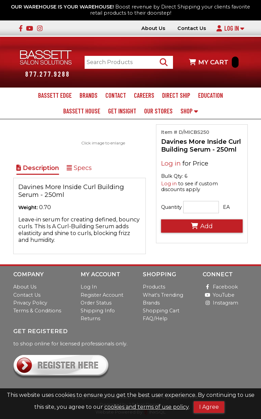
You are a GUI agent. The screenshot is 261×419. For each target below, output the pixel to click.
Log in (171, 163)
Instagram (220, 303)
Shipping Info (98, 311)
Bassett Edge (55, 95)
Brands (89, 95)
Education (210, 95)
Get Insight (122, 111)
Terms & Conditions (37, 311)
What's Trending (163, 295)
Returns (90, 318)
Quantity (171, 207)
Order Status (96, 303)
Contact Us (191, 28)
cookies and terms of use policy (146, 407)
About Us (153, 28)
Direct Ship (176, 95)
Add (202, 226)
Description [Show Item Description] (37, 168)
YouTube (218, 295)
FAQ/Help (155, 318)
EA (226, 207)
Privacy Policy (30, 303)
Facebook (220, 287)
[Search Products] (164, 62)
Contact (115, 95)
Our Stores (158, 111)
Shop (189, 111)
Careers (144, 95)
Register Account (102, 295)
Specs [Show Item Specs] (79, 168)
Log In (230, 28)
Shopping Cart (161, 311)
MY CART (214, 62)
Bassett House (81, 111)
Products (154, 287)
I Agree (209, 407)
